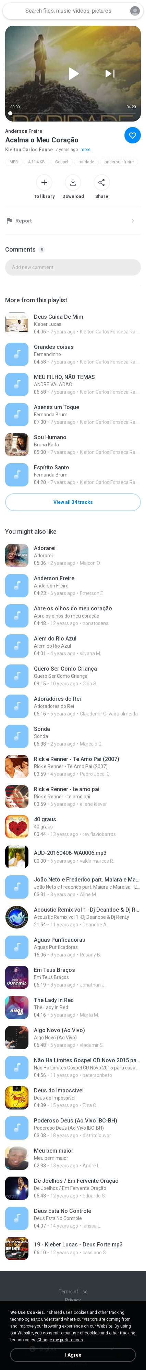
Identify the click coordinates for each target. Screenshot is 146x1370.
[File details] (73, 324)
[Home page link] (13, 11)
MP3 (14, 162)
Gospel (61, 162)
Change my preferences (60, 1339)
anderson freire (119, 162)
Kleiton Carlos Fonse (29, 149)
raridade (86, 162)
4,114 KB (36, 162)
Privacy (73, 1300)
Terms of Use (73, 1291)
